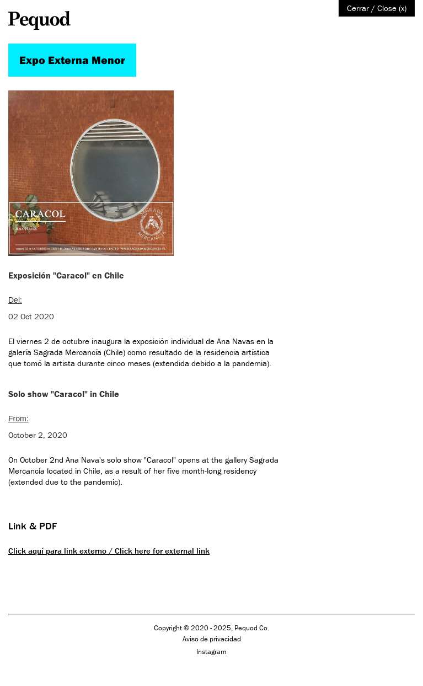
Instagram (211, 651)
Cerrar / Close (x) (376, 8)
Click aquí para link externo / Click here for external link (109, 550)
